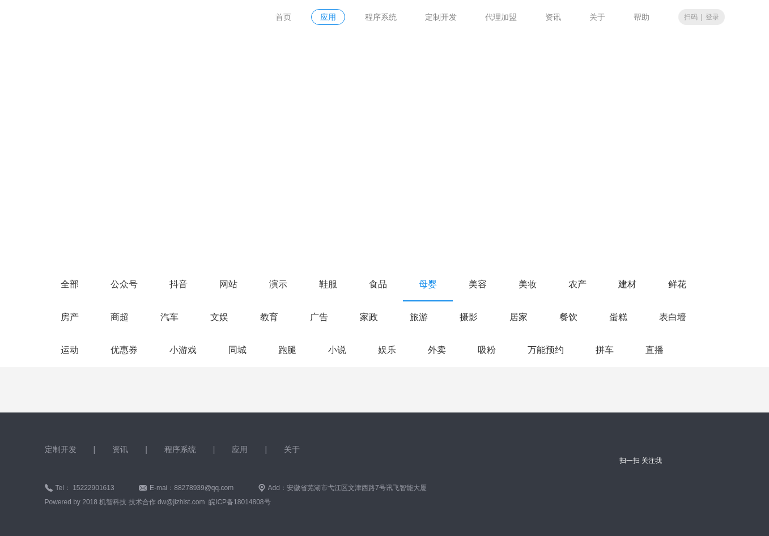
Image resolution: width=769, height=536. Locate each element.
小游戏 (183, 350)
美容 (478, 284)
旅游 (419, 317)
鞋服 (328, 284)
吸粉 (487, 350)
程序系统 (381, 17)
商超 (120, 317)
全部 (70, 284)
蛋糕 (618, 317)
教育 (269, 317)
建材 (627, 284)
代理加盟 (501, 17)
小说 (337, 350)
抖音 (178, 284)
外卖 (437, 350)
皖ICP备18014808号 (239, 502)
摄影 (469, 317)
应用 (328, 17)
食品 (378, 284)
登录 (712, 17)
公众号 (124, 284)
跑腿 (287, 350)
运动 (70, 350)
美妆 (528, 284)
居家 (518, 317)
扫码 (691, 17)
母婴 (428, 284)
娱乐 (387, 350)
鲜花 (677, 284)
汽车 (169, 317)
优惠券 (124, 350)
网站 (228, 284)
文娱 (219, 317)
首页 (283, 17)
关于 (597, 17)
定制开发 (441, 17)
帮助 (641, 17)
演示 (278, 284)
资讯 (553, 17)
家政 (369, 317)
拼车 (605, 350)
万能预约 (546, 350)
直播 (654, 350)
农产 (577, 284)
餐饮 (568, 317)
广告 (319, 317)
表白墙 (672, 317)
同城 (237, 350)
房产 (70, 317)
